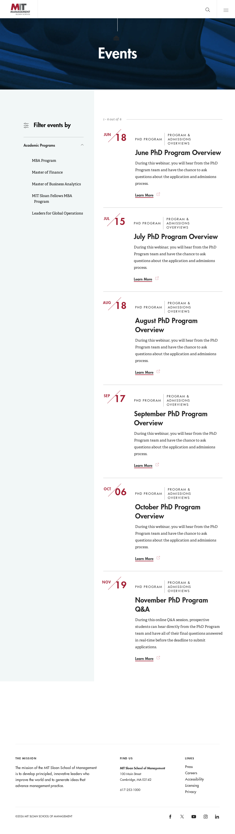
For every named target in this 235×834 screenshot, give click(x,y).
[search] (207, 9)
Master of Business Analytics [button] (56, 184)
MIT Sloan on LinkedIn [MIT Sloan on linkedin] (217, 818)
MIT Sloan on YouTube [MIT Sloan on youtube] (193, 819)
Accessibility (194, 779)
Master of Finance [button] (47, 172)
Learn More (144, 195)
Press (189, 766)
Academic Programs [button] (39, 145)
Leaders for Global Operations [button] (57, 213)
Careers (191, 773)
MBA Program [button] (43, 160)
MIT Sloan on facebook (170, 818)
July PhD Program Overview (176, 236)
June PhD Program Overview (178, 152)
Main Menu (226, 9)
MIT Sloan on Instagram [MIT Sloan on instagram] (205, 818)
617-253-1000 (130, 790)
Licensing (192, 785)
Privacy (190, 791)
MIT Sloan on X (182, 818)
